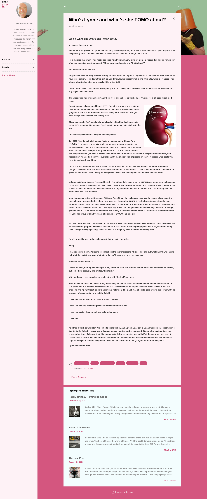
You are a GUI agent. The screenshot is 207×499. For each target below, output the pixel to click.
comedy (120, 363)
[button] (174, 19)
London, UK (88, 368)
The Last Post (76, 458)
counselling (132, 363)
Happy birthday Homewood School (88, 397)
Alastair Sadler (81, 363)
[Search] (179, 7)
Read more (170, 419)
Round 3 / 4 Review (79, 427)
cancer (95, 363)
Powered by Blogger (122, 492)
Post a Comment (78, 377)
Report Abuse (8, 75)
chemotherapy (107, 363)
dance (143, 363)
